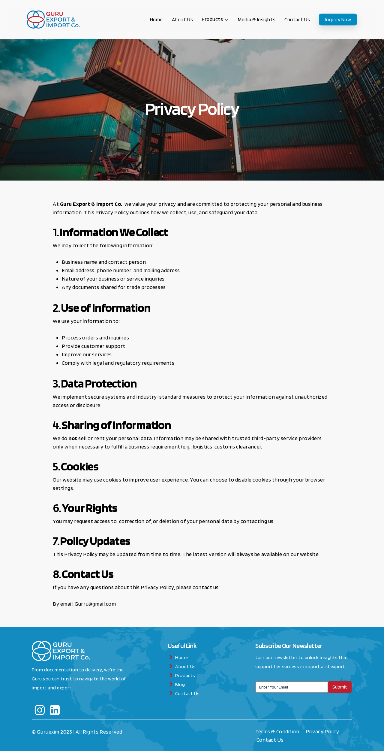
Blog (180, 684)
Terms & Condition (277, 731)
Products (185, 675)
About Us (185, 666)
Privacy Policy (323, 731)
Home (181, 657)
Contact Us (187, 693)
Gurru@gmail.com (95, 603)
